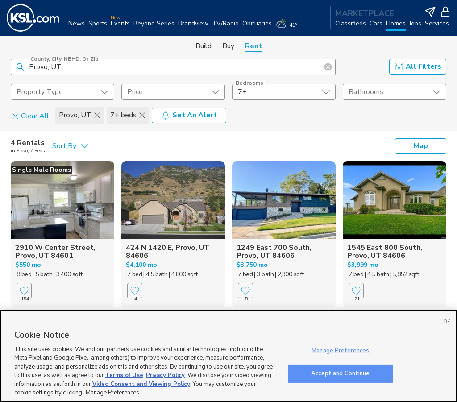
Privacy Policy (165, 375)
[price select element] (173, 92)
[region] (228, 356)
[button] (20, 66)
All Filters (418, 66)
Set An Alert (189, 115)
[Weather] (288, 28)
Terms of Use (124, 375)
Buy (228, 46)
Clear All (30, 115)
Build (203, 46)
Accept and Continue (340, 373)
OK (446, 322)
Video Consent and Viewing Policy (141, 384)
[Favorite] (24, 290)
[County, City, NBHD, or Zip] (173, 67)
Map (421, 146)
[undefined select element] (62, 92)
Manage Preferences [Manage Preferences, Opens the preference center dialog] (340, 351)
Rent (253, 46)
